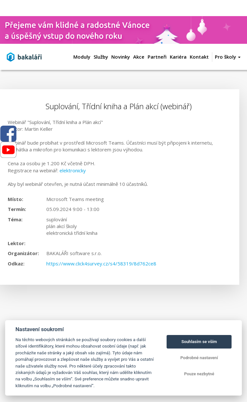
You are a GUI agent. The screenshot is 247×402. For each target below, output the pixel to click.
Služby (101, 56)
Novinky (120, 56)
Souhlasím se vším (199, 341)
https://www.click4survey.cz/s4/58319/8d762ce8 (101, 263)
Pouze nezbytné (199, 373)
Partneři (157, 56)
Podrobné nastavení (199, 357)
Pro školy (228, 56)
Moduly (81, 56)
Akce (138, 56)
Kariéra (178, 56)
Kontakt (199, 56)
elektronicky (72, 170)
